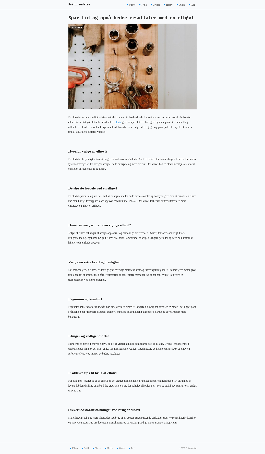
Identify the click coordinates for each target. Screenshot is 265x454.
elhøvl (118, 122)
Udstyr (132, 4)
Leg (193, 4)
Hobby (169, 4)
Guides (182, 4)
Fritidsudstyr (79, 4)
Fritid (144, 4)
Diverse (156, 4)
